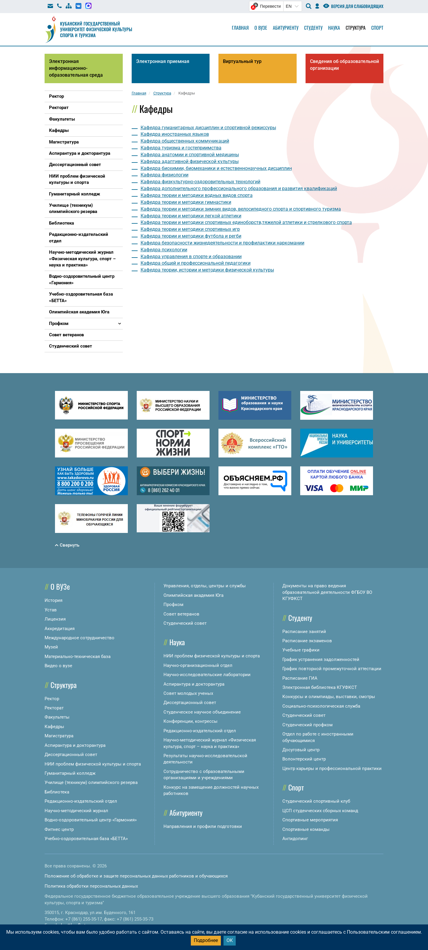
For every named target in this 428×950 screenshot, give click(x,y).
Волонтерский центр (304, 759)
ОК (229, 940)
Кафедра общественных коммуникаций (185, 141)
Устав (51, 610)
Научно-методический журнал (76, 810)
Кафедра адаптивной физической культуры (190, 161)
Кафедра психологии (164, 250)
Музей (51, 647)
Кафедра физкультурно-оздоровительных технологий (200, 181)
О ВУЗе (60, 586)
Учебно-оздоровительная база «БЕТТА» (86, 838)
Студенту (313, 27)
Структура (356, 27)
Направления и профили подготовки (202, 826)
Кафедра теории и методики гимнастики (186, 202)
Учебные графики (301, 650)
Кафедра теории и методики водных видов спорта (197, 195)
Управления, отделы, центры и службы (204, 585)
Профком (173, 604)
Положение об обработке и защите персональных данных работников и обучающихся (136, 876)
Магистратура (59, 735)
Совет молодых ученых (188, 693)
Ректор (52, 698)
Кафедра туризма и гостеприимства (181, 148)
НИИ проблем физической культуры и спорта (93, 764)
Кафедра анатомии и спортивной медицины (190, 154)
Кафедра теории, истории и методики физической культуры (207, 270)
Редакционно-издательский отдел (81, 801)
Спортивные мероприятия (310, 820)
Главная (240, 27)
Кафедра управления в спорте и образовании (191, 256)
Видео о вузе (58, 665)
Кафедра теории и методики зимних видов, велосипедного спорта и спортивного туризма (241, 209)
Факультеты (57, 717)
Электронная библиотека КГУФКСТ (319, 687)
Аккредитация (60, 628)
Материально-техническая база (78, 656)
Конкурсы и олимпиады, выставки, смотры (328, 696)
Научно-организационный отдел (197, 665)
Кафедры (54, 726)
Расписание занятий (304, 631)
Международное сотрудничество (79, 637)
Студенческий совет (185, 623)
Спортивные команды (306, 829)
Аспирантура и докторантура (75, 745)
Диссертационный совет (71, 754)
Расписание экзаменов (307, 640)
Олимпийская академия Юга (193, 595)
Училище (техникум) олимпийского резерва (91, 782)
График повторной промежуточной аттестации (331, 668)
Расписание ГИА (299, 678)
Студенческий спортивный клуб (316, 801)
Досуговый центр (301, 749)
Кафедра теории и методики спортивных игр (190, 229)
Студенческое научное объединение (202, 712)
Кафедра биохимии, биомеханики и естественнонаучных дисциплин (216, 168)
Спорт (377, 27)
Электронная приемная (162, 61)
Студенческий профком (307, 725)
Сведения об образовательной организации (344, 65)
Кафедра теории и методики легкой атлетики (191, 216)
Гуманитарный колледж (70, 773)
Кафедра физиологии (164, 175)
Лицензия (55, 619)
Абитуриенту (285, 27)
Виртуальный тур (242, 61)
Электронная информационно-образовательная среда (76, 68)
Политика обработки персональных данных (91, 886)
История (53, 600)
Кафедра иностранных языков (175, 134)
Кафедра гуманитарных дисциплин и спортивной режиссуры (208, 127)
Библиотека (57, 792)
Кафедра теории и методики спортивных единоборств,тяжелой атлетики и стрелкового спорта (246, 222)
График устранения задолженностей (320, 659)
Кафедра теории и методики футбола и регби (191, 236)
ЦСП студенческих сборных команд (320, 810)
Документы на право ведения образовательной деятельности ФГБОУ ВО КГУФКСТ (327, 592)
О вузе (260, 27)
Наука (334, 27)
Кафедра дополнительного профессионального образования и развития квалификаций (239, 188)
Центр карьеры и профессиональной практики (332, 768)
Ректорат (54, 708)
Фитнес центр (59, 829)
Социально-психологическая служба (321, 706)
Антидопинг (295, 838)
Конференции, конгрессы (190, 721)
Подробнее (206, 940)
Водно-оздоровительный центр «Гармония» (91, 820)
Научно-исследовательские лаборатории (207, 674)
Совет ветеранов (181, 614)
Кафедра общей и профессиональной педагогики (196, 263)
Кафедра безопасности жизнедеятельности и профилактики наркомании (222, 243)
